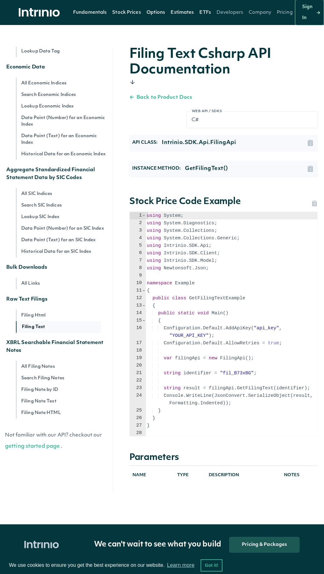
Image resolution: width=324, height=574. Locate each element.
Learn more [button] (180, 565)
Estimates (182, 12)
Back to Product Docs (160, 97)
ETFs (205, 12)
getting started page (32, 446)
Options (156, 12)
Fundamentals (90, 12)
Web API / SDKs (207, 111)
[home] (41, 12)
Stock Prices (126, 12)
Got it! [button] (211, 565)
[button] (90, 12)
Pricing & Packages (264, 544)
